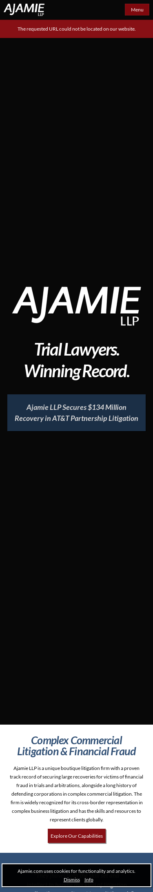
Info (88, 879)
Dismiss (72, 879)
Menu (137, 10)
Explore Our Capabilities (77, 836)
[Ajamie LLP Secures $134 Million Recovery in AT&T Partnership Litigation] (76, 412)
